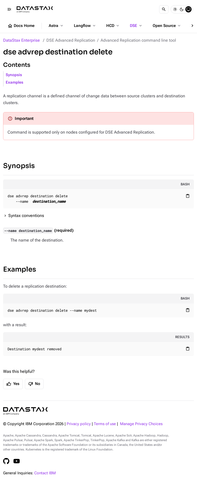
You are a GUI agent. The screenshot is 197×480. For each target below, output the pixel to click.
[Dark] (182, 9)
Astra (56, 25)
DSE (136, 25)
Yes (12, 384)
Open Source (167, 25)
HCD (113, 25)
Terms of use (105, 424)
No (34, 384)
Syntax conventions (26, 215)
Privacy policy (79, 424)
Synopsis (14, 75)
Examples (14, 82)
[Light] (175, 9)
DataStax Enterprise (21, 40)
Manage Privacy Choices (141, 424)
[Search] (163, 9)
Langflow (85, 25)
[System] (188, 9)
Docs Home (21, 25)
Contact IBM (45, 473)
